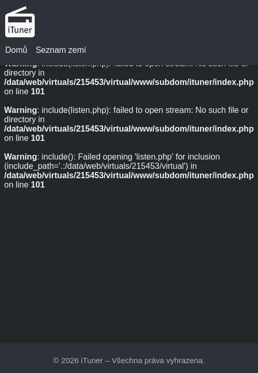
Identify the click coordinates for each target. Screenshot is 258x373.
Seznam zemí (61, 50)
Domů (16, 50)
